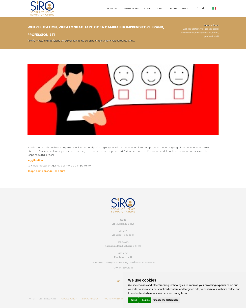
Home (207, 25)
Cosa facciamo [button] (130, 8)
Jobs (159, 8)
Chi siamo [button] (111, 8)
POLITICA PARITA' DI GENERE (117, 298)
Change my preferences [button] (165, 300)
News (185, 8)
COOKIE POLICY (69, 298)
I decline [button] (145, 300)
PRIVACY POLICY (90, 298)
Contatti (172, 8)
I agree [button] (133, 300)
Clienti (147, 8)
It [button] (215, 8)
